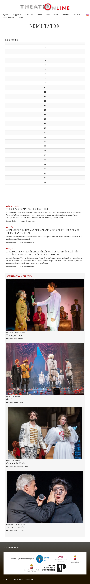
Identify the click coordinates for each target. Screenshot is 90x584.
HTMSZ (77, 15)
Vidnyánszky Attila (21, 466)
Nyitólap (6, 15)
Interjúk (9, 227)
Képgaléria (17, 15)
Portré (39, 15)
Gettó (9, 399)
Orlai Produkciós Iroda (15, 524)
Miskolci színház (13, 396)
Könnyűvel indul (14, 335)
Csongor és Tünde (15, 463)
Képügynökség (8, 17)
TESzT (20, 17)
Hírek (48, 15)
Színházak (29, 15)
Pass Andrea (18, 338)
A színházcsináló (15, 527)
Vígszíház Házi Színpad (15, 332)
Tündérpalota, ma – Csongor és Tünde (27, 209)
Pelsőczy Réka (19, 530)
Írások (56, 15)
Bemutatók (66, 15)
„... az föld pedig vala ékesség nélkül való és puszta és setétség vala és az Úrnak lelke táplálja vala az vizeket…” (42, 253)
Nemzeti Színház (13, 460)
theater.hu (29, 579)
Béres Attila (18, 402)
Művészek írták (12, 206)
